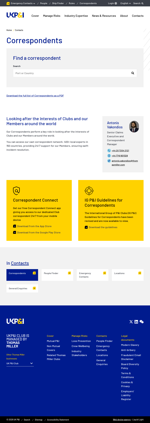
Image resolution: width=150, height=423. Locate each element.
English (124, 3)
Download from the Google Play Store (38, 233)
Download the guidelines (103, 228)
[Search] (138, 3)
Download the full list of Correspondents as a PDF (35, 95)
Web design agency (122, 419)
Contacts (20, 263)
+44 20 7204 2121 (120, 150)
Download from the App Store (34, 226)
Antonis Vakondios (115, 125)
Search (17, 66)
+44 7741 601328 (120, 155)
